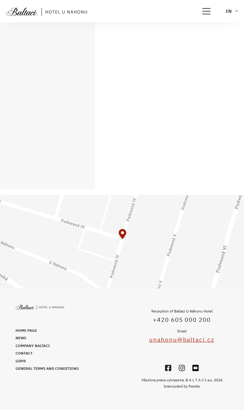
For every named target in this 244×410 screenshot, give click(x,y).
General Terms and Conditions (47, 368)
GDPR (21, 361)
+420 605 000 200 (181, 319)
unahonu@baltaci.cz (181, 339)
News (21, 338)
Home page (26, 330)
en (229, 11)
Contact (24, 353)
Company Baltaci (33, 345)
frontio (194, 386)
